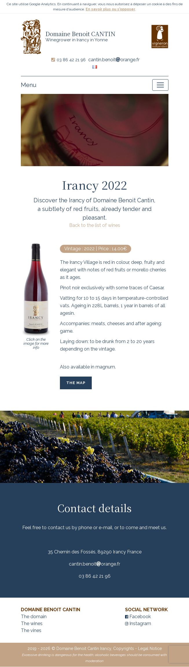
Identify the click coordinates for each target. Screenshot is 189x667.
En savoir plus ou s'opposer (110, 9)
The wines (32, 624)
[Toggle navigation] (160, 85)
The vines (31, 630)
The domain (34, 617)
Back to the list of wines (94, 225)
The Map (75, 383)
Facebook (138, 617)
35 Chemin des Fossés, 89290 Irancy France (95, 552)
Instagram (138, 624)
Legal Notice (150, 648)
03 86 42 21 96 (71, 60)
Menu (28, 85)
